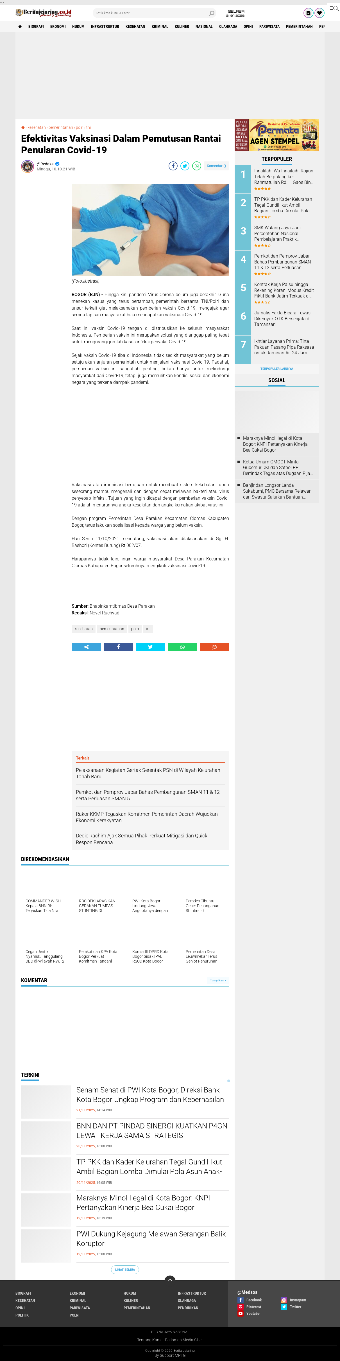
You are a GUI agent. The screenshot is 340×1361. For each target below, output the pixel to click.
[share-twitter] (184, 165)
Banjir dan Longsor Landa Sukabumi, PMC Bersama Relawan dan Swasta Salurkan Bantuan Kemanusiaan (277, 491)
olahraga (228, 26)
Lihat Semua (125, 1270)
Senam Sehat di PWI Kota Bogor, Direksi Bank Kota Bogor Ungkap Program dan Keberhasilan (150, 1095)
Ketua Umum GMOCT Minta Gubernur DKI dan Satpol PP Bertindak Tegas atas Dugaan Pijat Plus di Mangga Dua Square (277, 468)
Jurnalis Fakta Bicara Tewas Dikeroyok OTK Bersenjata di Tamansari (282, 318)
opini (248, 26)
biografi (36, 26)
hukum (78, 26)
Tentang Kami (149, 1340)
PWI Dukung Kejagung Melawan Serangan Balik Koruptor (151, 1239)
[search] (154, 13)
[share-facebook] (173, 165)
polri (135, 629)
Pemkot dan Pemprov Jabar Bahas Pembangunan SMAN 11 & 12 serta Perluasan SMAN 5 (282, 262)
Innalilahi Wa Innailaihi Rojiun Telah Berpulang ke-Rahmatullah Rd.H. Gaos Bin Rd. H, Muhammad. (283, 177)
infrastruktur (105, 26)
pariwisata (269, 26)
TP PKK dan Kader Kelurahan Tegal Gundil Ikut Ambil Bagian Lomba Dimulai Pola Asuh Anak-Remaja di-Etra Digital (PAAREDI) (149, 1171)
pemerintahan (299, 26)
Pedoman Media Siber (184, 1340)
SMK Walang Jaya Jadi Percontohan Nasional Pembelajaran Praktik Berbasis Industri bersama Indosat (280, 233)
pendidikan (188, 1308)
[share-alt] (86, 647)
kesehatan (135, 26)
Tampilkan (218, 980)
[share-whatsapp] (196, 165)
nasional (204, 26)
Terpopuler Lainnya (276, 369)
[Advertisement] (170, 75)
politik (22, 1315)
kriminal (160, 26)
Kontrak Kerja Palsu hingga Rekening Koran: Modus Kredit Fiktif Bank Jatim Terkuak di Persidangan (284, 290)
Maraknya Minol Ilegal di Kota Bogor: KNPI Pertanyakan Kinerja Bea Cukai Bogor (143, 1203)
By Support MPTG (170, 1355)
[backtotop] (170, 1281)
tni (148, 629)
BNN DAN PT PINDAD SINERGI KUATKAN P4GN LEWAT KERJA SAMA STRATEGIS (151, 1131)
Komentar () (216, 166)
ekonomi (58, 26)
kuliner (182, 26)
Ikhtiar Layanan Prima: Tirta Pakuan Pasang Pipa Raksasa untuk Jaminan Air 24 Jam (284, 347)
